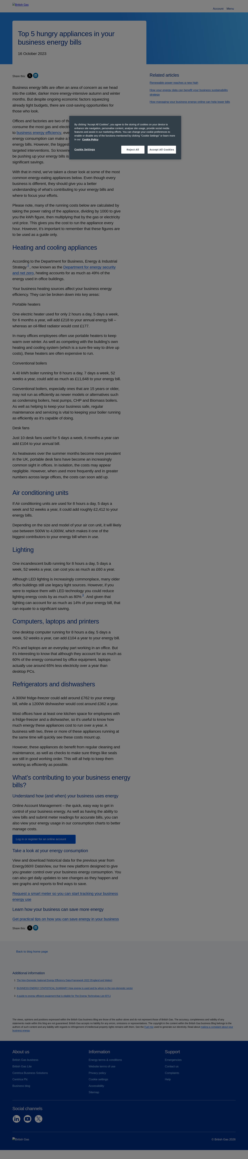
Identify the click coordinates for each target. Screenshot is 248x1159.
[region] (125, 137)
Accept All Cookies (161, 149)
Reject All (133, 149)
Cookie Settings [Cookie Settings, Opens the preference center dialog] (84, 149)
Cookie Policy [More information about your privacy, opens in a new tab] (90, 139)
